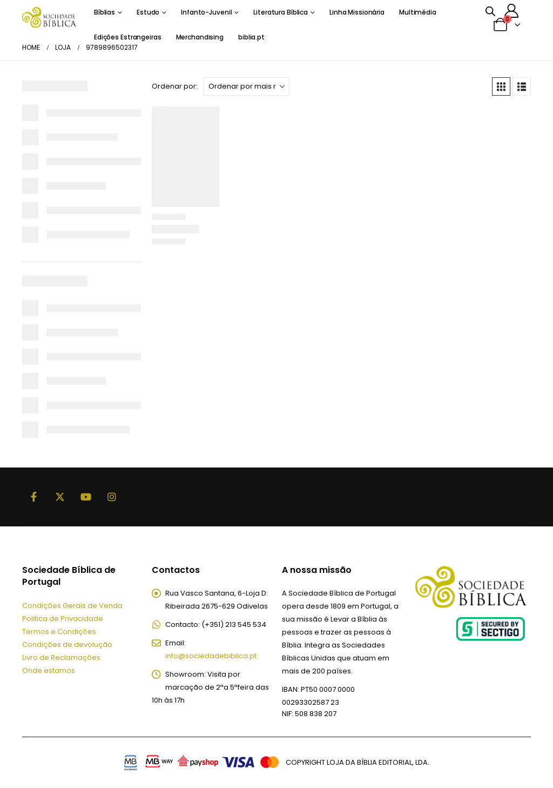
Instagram (112, 496)
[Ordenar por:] (246, 86)
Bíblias (104, 12)
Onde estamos (48, 670)
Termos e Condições (59, 631)
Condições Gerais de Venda (72, 605)
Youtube (86, 496)
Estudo (148, 12)
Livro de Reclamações (61, 657)
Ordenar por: (175, 86)
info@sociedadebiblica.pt (211, 656)
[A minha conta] (511, 11)
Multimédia (417, 12)
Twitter (60, 496)
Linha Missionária (357, 12)
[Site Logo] (49, 17)
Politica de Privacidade (62, 618)
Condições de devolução (67, 644)
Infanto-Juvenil (206, 12)
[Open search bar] (490, 10)
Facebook (34, 496)
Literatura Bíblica (280, 12)
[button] (501, 86)
